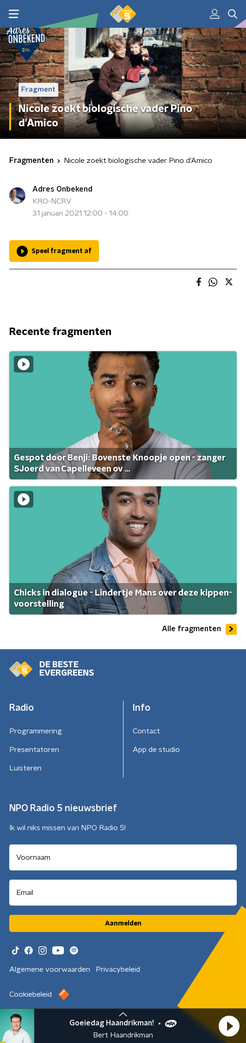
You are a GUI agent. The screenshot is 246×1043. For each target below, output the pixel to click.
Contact (146, 731)
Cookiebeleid (30, 994)
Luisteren (25, 768)
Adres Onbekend (62, 189)
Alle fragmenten (199, 629)
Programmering (35, 731)
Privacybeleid (118, 969)
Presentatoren (34, 749)
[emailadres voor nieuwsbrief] (123, 893)
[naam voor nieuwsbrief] (123, 857)
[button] (229, 1026)
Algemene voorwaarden (49, 969)
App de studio (156, 749)
